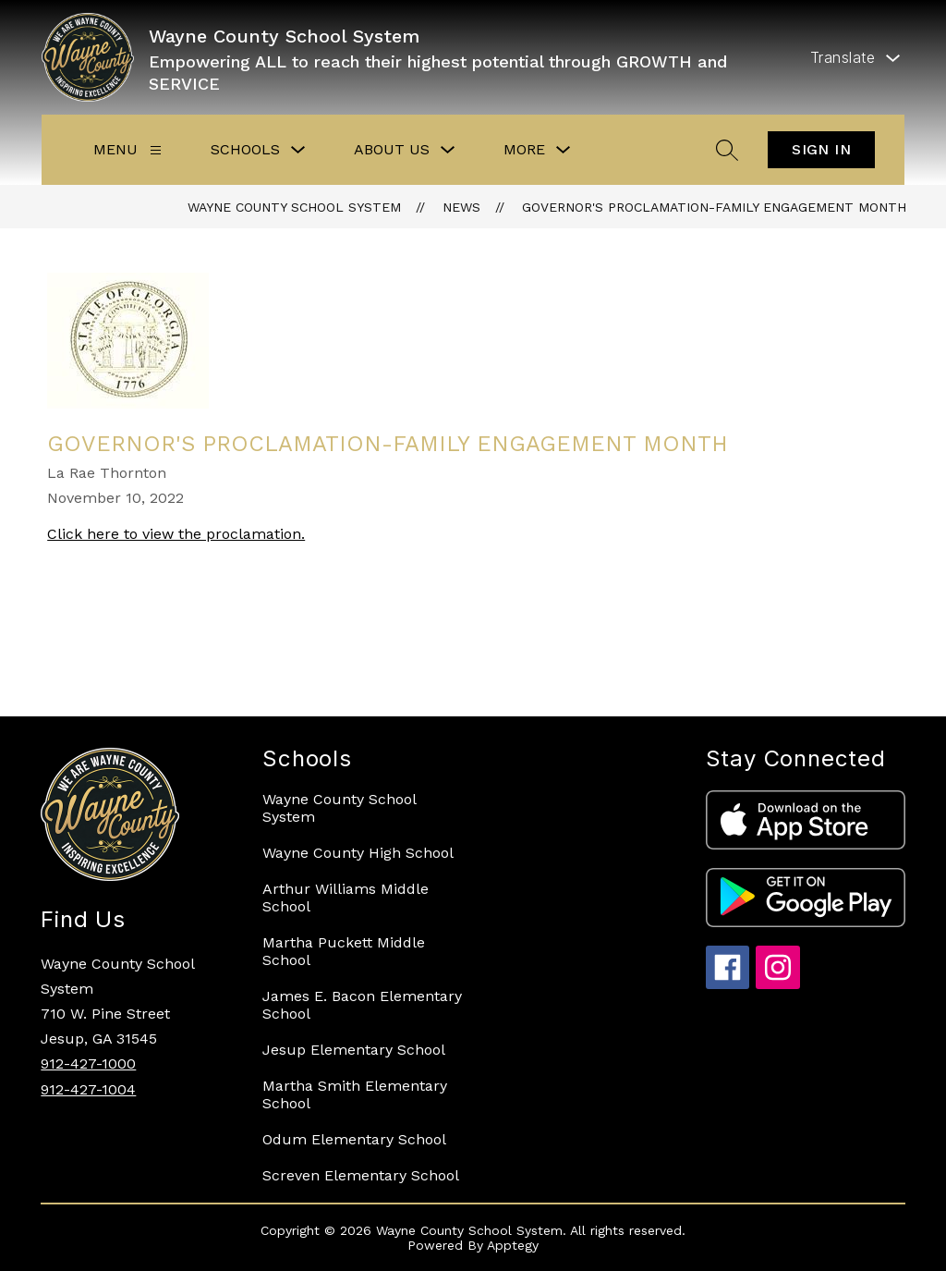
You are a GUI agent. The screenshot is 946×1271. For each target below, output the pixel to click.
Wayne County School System (294, 207)
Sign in (821, 149)
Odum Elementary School (354, 1139)
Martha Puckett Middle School (343, 951)
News (461, 207)
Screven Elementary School (360, 1175)
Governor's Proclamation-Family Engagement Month (714, 207)
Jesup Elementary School (353, 1049)
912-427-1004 (88, 1089)
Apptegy (513, 1245)
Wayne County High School (358, 853)
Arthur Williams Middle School (345, 897)
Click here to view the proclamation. (176, 534)
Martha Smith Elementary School (354, 1094)
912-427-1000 (88, 1063)
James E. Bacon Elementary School (362, 1004)
